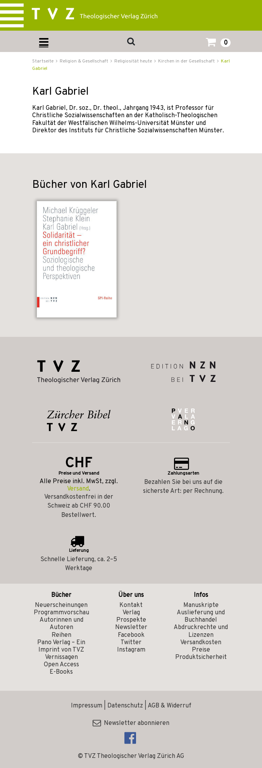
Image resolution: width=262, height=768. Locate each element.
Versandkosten (200, 643)
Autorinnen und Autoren (61, 623)
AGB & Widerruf (169, 706)
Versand (78, 489)
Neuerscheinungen (61, 605)
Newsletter (131, 627)
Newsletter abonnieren (131, 723)
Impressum (86, 706)
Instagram (131, 650)
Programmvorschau (61, 613)
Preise (201, 650)
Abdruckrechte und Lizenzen (201, 631)
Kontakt (131, 605)
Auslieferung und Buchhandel (201, 616)
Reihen (61, 635)
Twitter (131, 643)
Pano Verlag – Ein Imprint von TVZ (61, 646)
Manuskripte (201, 605)
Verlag (131, 613)
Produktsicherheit (201, 657)
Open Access (61, 665)
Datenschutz (125, 706)
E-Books (61, 672)
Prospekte (131, 620)
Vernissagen (61, 657)
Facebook (131, 635)
